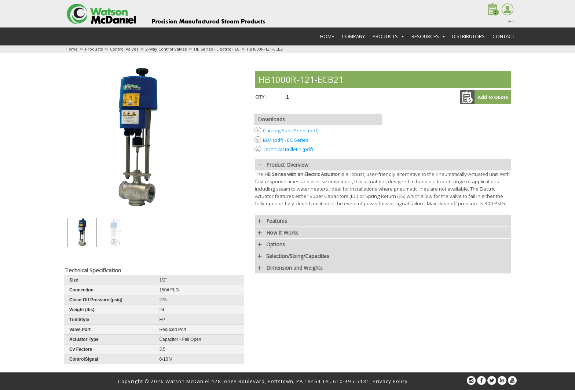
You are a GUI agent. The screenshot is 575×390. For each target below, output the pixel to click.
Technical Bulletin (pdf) (288, 149)
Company (353, 36)
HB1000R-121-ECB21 (266, 49)
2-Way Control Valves (166, 49)
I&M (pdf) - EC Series (285, 140)
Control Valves (124, 49)
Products (94, 49)
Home (327, 36)
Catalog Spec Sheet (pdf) (291, 130)
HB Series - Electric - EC (216, 49)
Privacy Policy (390, 381)
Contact (503, 36)
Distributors (468, 36)
